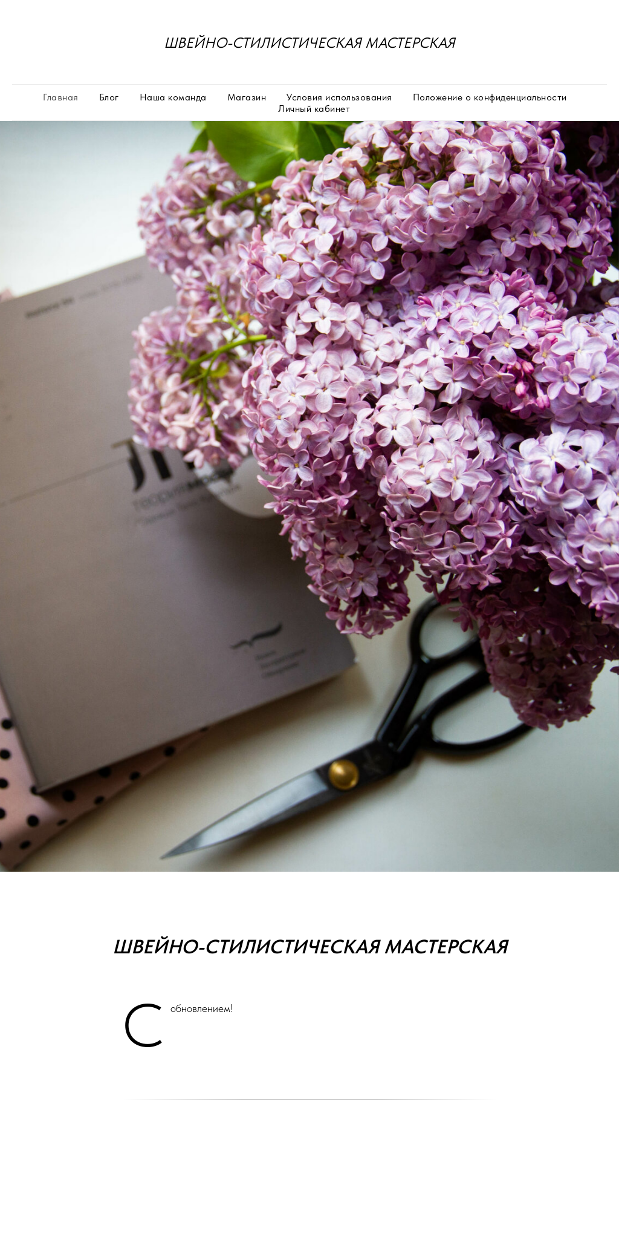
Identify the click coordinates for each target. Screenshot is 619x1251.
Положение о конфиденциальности (490, 97)
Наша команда (173, 97)
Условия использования (339, 97)
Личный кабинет (314, 108)
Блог (109, 97)
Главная (61, 97)
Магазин (247, 97)
